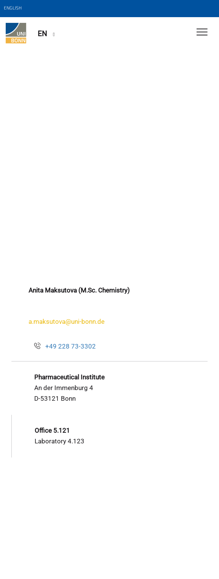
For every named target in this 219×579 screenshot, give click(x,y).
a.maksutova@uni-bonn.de (67, 321)
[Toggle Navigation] (202, 32)
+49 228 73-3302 (70, 346)
